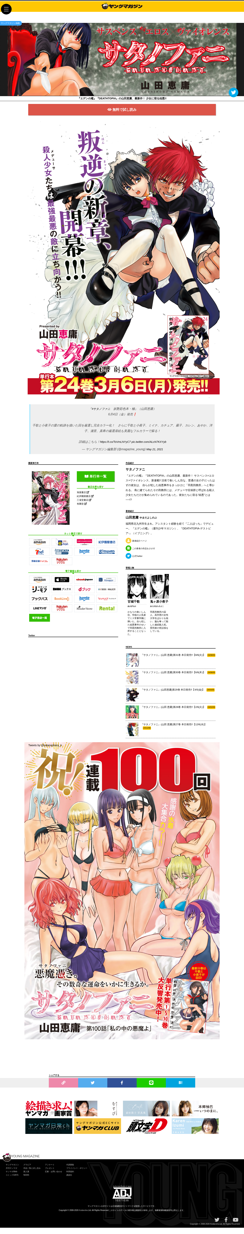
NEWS (26, 1181)
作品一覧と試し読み (32, 1174)
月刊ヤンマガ (11, 1174)
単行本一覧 (96, 482)
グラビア (27, 1171)
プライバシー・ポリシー (76, 1174)
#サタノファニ (101, 415)
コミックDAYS (12, 1181)
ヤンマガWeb (11, 1178)
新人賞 (26, 1178)
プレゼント (50, 1174)
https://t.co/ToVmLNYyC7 (113, 448)
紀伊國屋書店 (85, 502)
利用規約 (70, 1178)
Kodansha (83, 1217)
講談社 (69, 1181)
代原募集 (70, 1171)
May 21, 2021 (154, 455)
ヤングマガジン (12, 1171)
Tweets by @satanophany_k (45, 751)
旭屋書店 (83, 498)
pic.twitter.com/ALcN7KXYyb (150, 448)
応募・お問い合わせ (53, 1178)
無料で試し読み (122, 114)
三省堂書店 (84, 506)
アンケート (50, 1171)
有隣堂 (82, 510)
